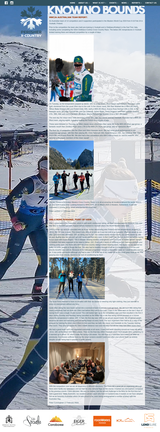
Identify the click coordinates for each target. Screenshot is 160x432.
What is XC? (99, 3)
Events (113, 3)
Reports (137, 3)
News (125, 3)
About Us (83, 3)
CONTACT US (151, 3)
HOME (72, 3)
